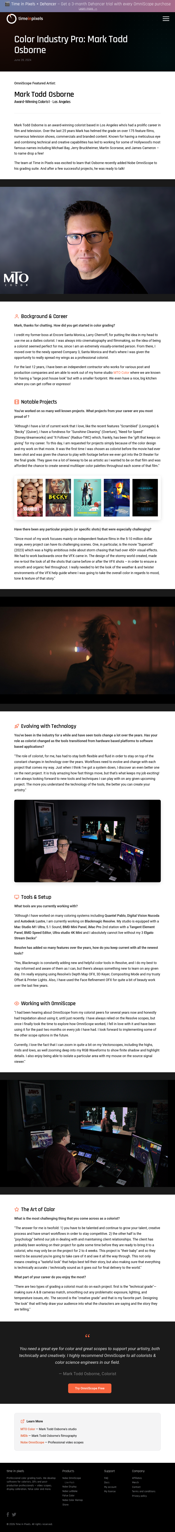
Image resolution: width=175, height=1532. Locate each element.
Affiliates (137, 1478)
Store (65, 1504)
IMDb (24, 1436)
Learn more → (88, 9)
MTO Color (121, 373)
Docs (107, 1482)
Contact (136, 1487)
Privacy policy (139, 1496)
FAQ (106, 1478)
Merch (135, 1482)
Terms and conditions (143, 1491)
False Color (68, 1495)
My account (110, 1487)
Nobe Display (69, 1486)
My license (110, 1491)
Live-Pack (69, 1482)
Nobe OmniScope (32, 1442)
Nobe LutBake (69, 1491)
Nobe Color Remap (72, 1500)
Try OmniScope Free (89, 1388)
